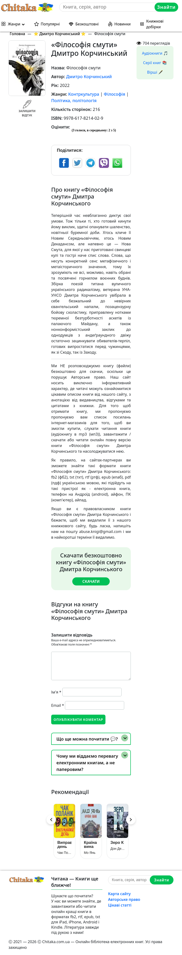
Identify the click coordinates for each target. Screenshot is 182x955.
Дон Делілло (117, 848)
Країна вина (90, 845)
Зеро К (117, 843)
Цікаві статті (120, 905)
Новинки (122, 24)
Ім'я (56, 692)
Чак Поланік (64, 853)
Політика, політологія (73, 100)
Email (57, 705)
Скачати (91, 581)
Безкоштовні (87, 24)
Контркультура (83, 94)
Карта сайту (119, 893)
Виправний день (64, 845)
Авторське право (124, 899)
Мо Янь (90, 853)
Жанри (14, 24)
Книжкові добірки (155, 24)
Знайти (166, 7)
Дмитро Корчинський (89, 76)
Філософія (114, 94)
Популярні (50, 24)
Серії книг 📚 (155, 62)
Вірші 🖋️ (155, 72)
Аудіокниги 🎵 (155, 53)
